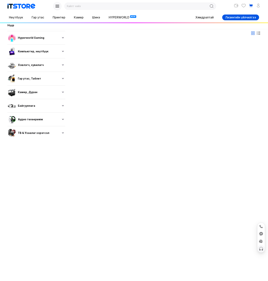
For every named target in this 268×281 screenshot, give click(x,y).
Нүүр (10, 25)
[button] (251, 5)
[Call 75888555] (261, 226)
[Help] (261, 249)
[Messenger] (261, 234)
